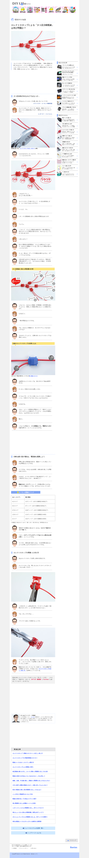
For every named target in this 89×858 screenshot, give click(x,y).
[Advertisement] (33, 82)
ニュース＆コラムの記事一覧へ (33, 828)
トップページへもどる (33, 833)
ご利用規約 (14, 848)
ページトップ (72, 840)
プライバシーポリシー (23, 848)
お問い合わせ (33, 848)
